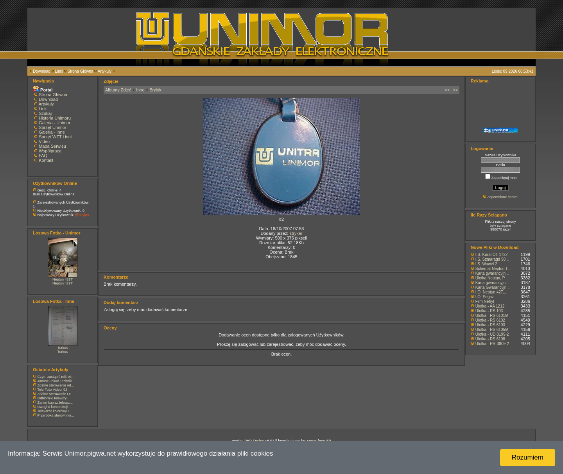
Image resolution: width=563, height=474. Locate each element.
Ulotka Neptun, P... (491, 278)
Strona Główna (80, 71)
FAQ (43, 155)
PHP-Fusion (254, 441)
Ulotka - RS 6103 (490, 325)
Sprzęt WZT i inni (55, 136)
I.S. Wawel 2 (486, 264)
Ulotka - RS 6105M (491, 329)
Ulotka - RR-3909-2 (492, 344)
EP (328, 441)
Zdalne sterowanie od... (56, 385)
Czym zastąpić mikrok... (56, 377)
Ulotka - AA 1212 (490, 306)
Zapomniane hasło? (502, 197)
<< (447, 90)
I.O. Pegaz (484, 297)
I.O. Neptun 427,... (491, 292)
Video (44, 141)
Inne (140, 90)
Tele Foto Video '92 (52, 390)
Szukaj (45, 113)
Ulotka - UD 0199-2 (492, 334)
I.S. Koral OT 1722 (491, 254)
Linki (59, 71)
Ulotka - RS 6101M (491, 315)
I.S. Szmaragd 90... (492, 259)
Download (41, 71)
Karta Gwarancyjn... (492, 287)
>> (455, 90)
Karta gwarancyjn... (492, 273)
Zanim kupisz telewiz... (55, 402)
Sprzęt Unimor (52, 127)
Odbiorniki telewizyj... (54, 398)
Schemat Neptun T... (493, 269)
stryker (295, 233)
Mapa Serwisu (52, 146)
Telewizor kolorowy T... (54, 411)
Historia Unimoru (55, 118)
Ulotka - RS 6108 (490, 339)
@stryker (82, 215)
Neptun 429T (62, 279)
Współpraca (50, 150)
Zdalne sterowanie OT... (56, 394)
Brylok (155, 90)
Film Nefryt (484, 301)
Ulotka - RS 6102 (490, 320)
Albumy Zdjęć (118, 90)
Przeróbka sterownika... (56, 415)
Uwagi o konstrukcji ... (55, 407)
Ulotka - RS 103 (489, 311)
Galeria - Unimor (54, 122)
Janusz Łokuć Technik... (56, 381)
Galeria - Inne (52, 132)
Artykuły (105, 71)
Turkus (62, 348)
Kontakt (46, 160)
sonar (312, 441)
